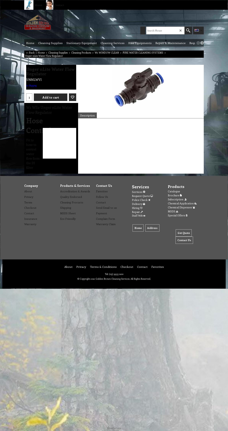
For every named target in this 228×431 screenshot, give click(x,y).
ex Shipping (31, 85)
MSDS (173, 211)
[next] (202, 43)
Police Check (141, 200)
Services (138, 192)
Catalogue (174, 191)
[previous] (198, 43)
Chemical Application (182, 203)
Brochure (175, 195)
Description (87, 115)
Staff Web (138, 215)
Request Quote (142, 196)
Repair (137, 212)
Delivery (138, 204)
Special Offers (178, 215)
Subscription (177, 199)
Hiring (137, 208)
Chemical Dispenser (181, 207)
